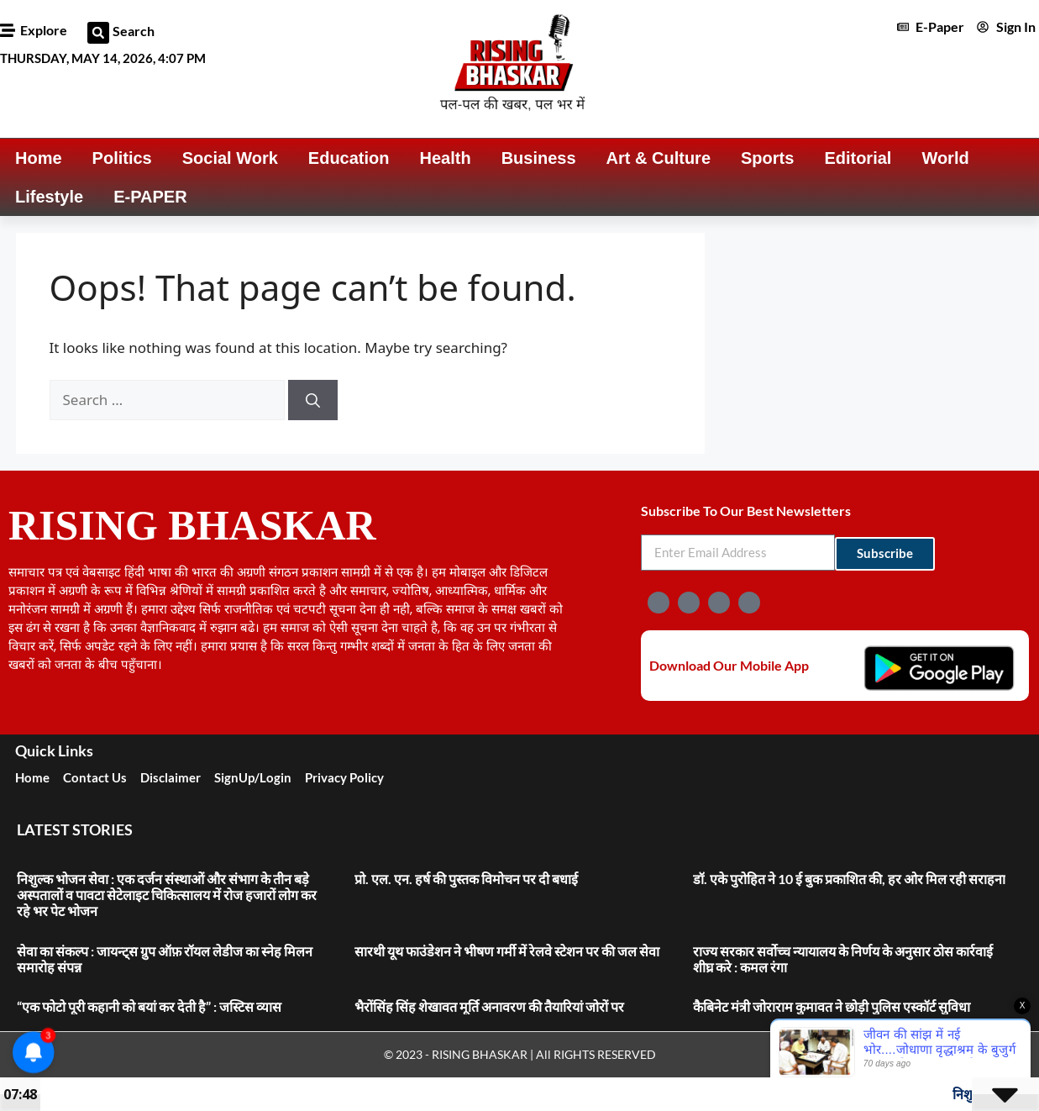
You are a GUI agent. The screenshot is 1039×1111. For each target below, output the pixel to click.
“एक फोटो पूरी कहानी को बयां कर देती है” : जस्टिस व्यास (149, 1006)
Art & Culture (658, 158)
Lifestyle (49, 196)
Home (38, 158)
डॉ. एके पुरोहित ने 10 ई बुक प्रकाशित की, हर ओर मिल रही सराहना (849, 879)
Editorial (857, 158)
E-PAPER (149, 196)
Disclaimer (170, 777)
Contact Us (95, 777)
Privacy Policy (344, 777)
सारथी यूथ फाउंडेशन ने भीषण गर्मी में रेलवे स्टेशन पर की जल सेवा (506, 951)
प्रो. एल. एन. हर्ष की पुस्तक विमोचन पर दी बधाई (466, 879)
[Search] (313, 400)
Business (538, 158)
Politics (122, 158)
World (944, 158)
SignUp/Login (252, 777)
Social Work (230, 158)
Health (445, 158)
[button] (98, 33)
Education (349, 158)
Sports (767, 158)
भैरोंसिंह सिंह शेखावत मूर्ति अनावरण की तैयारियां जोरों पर (490, 1006)
